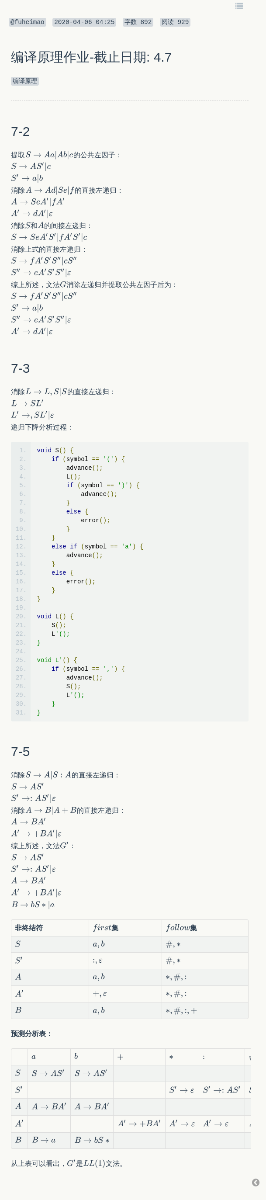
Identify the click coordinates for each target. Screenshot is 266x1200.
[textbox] (49, 155)
